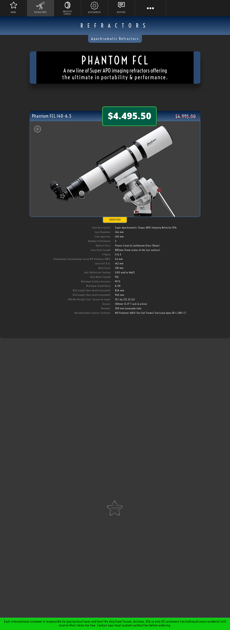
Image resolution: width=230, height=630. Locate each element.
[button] (150, 8)
